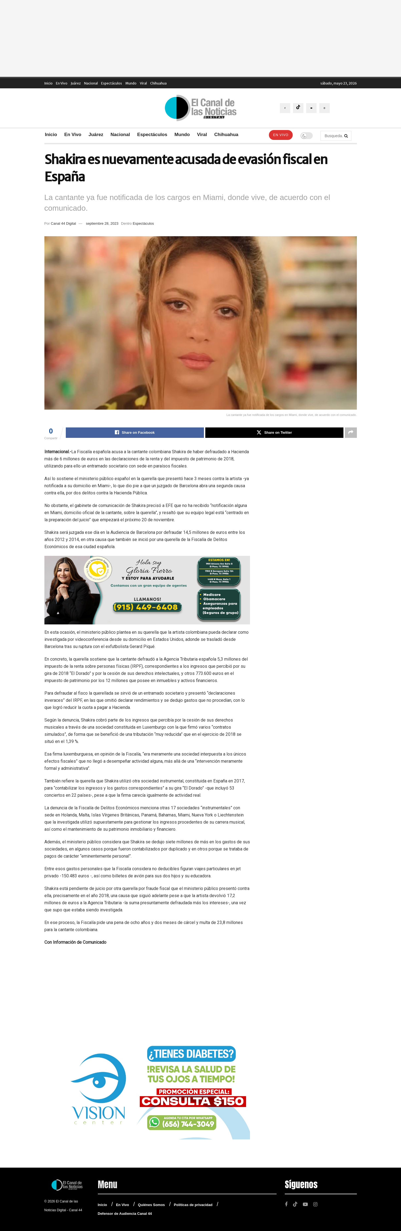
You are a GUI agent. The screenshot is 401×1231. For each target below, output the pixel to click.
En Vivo (61, 83)
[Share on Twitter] (274, 432)
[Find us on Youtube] (311, 108)
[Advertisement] (200, 38)
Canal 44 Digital (63, 223)
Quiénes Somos (151, 1205)
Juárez (76, 83)
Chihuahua (158, 83)
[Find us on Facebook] (285, 108)
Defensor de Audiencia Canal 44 (125, 1214)
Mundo (130, 83)
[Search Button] (346, 136)
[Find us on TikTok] (298, 108)
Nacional (91, 83)
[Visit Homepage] (201, 108)
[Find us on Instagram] (324, 108)
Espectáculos (111, 83)
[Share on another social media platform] (351, 432)
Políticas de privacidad (193, 1205)
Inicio (48, 83)
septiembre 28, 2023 (102, 223)
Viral (143, 83)
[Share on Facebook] (135, 432)
